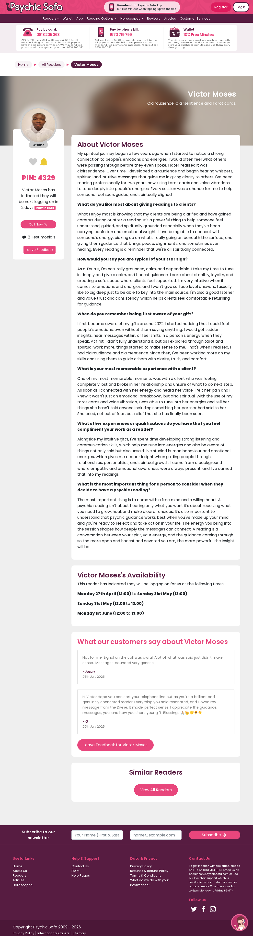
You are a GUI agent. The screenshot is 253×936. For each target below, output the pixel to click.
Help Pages (80, 875)
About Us (20, 871)
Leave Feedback (39, 249)
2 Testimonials (38, 237)
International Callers (53, 933)
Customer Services (195, 18)
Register (221, 7)
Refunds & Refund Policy (149, 871)
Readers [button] (50, 18)
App (79, 18)
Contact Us (80, 866)
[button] (239, 922)
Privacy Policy (141, 866)
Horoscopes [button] (130, 18)
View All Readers (156, 790)
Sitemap (79, 933)
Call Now (38, 224)
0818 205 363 (47, 34)
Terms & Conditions (145, 875)
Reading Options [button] (100, 18)
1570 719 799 (121, 34)
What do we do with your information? (149, 882)
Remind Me (45, 208)
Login (241, 7)
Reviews (153, 18)
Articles (170, 18)
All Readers (51, 64)
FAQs (75, 871)
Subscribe (214, 835)
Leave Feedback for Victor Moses (115, 745)
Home (23, 64)
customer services (225, 882)
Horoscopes (23, 885)
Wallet (67, 18)
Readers (19, 875)
